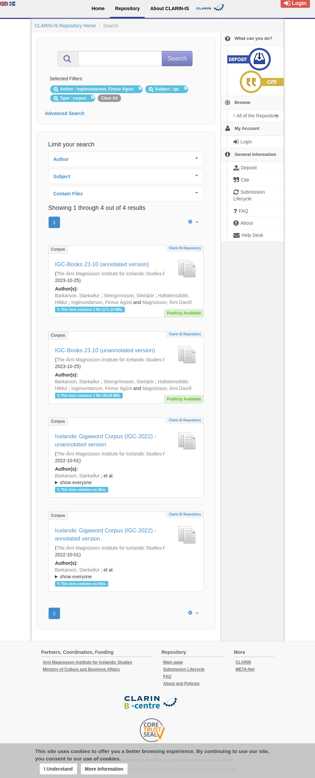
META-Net (245, 669)
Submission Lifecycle (184, 669)
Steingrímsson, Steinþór (129, 295)
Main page (173, 662)
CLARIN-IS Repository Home (65, 25)
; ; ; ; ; (126, 479)
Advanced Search (65, 113)
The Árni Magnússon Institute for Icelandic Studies (109, 273)
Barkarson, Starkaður (77, 295)
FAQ (167, 676)
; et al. (126, 479)
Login (295, 3)
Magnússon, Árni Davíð (167, 302)
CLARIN (243, 662)
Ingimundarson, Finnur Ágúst (101, 302)
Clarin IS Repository (185, 248)
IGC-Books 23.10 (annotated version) (102, 264)
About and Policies (181, 683)
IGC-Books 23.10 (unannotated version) (105, 350)
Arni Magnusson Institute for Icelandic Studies (87, 662)
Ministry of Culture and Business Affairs (81, 669)
